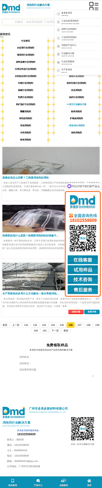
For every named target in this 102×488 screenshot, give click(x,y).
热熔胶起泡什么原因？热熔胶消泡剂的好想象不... (30, 235)
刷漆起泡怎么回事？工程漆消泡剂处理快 (25, 177)
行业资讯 (25, 41)
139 (97, 325)
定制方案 (76, 312)
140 (36, 330)
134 (53, 325)
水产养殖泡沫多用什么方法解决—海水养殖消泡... (30, 293)
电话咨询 (12, 482)
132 (35, 325)
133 (44, 325)
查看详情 (92, 312)
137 (80, 325)
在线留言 (63, 482)
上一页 (15, 325)
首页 (5, 325)
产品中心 (38, 482)
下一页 (55, 330)
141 (45, 330)
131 (26, 325)
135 (62, 325)
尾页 (66, 330)
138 (88, 325)
